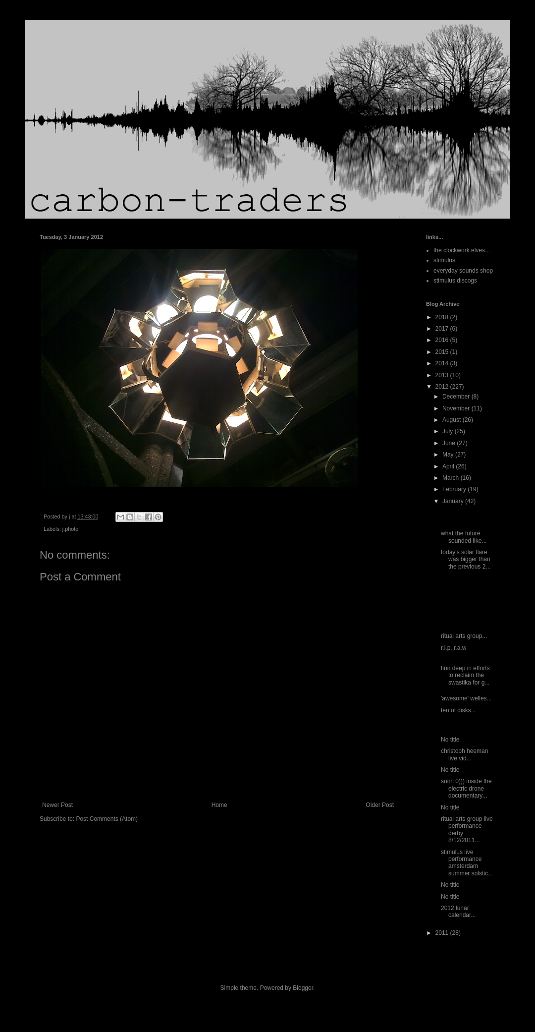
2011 (442, 932)
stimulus (444, 260)
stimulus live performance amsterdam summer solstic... (467, 863)
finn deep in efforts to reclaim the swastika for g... (465, 675)
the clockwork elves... (461, 250)
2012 (442, 386)
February (455, 489)
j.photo (70, 529)
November (457, 408)
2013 (442, 375)
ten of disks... (458, 710)
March (451, 477)
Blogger (303, 987)
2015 (442, 351)
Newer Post (57, 805)
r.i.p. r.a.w (453, 647)
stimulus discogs (455, 280)
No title (450, 739)
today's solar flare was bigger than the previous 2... (465, 559)
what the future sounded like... (463, 537)
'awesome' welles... (466, 698)
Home (219, 805)
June (449, 443)
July (448, 431)
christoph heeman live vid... (464, 754)
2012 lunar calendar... (458, 911)
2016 (442, 340)
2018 (442, 317)
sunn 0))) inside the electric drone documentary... (466, 788)
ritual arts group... (464, 635)
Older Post (380, 805)
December (457, 396)
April (449, 466)
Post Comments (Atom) (107, 818)
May (448, 454)
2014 (442, 363)
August (452, 419)
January (453, 501)
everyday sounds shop (463, 270)
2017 (442, 328)
